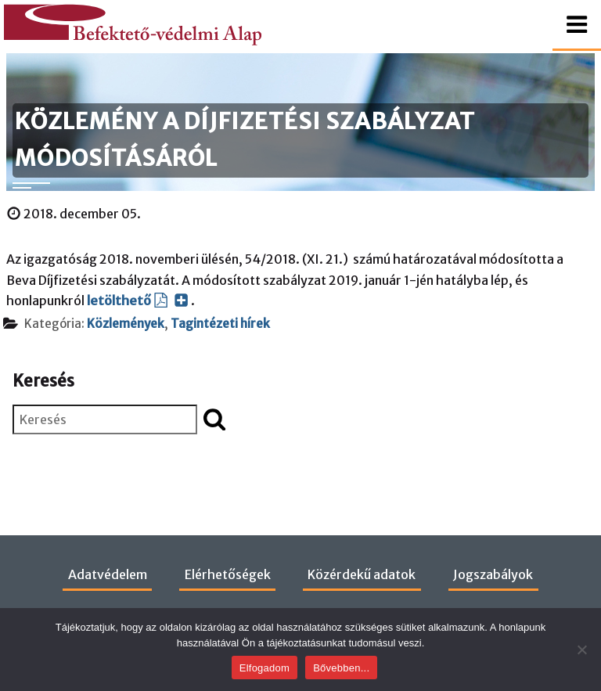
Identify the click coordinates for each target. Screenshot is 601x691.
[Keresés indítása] (214, 419)
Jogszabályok (493, 574)
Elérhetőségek (228, 574)
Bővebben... (341, 668)
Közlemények (125, 323)
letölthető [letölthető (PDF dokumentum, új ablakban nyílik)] (138, 300)
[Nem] (581, 649)
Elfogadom (264, 668)
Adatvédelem (107, 574)
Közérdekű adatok (362, 574)
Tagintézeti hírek (220, 323)
